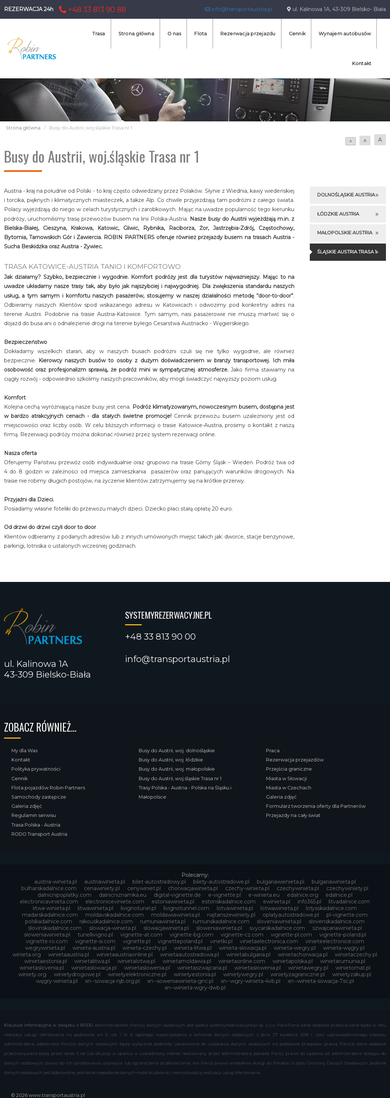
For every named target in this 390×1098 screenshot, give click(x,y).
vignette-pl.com (291, 934)
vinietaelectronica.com (269, 941)
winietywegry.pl (243, 974)
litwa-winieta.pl (51, 908)
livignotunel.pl (138, 908)
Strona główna (136, 33)
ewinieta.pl (276, 901)
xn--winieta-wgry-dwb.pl (195, 987)
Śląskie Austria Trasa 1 (346, 252)
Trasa (98, 33)
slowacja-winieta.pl (112, 928)
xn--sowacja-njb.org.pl (112, 981)
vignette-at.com (141, 934)
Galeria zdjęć (26, 806)
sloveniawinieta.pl (279, 921)
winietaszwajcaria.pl (202, 967)
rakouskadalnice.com (106, 921)
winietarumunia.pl (342, 961)
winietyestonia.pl (195, 974)
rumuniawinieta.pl (162, 921)
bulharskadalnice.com (49, 888)
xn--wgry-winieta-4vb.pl (250, 981)
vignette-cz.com (242, 934)
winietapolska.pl (293, 961)
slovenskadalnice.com (337, 921)
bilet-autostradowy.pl (159, 881)
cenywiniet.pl (144, 888)
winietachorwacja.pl (302, 954)
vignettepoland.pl (180, 941)
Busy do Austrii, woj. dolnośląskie (177, 750)
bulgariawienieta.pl (280, 881)
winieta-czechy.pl (145, 948)
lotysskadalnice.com (331, 908)
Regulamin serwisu (33, 815)
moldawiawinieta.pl (175, 915)
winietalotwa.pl (136, 961)
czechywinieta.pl (298, 888)
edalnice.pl (339, 895)
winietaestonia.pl (45, 961)
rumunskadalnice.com (221, 921)
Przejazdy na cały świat (293, 815)
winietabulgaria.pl (248, 954)
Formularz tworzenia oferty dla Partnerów (316, 806)
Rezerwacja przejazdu (248, 33)
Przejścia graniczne (289, 769)
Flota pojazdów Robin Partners (48, 787)
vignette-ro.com (47, 941)
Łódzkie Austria (338, 214)
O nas (174, 33)
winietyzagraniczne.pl (297, 974)
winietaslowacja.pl (94, 967)
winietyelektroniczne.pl (137, 974)
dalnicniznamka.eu (122, 895)
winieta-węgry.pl (344, 948)
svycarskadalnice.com (277, 928)
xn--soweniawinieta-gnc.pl (180, 981)
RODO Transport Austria (39, 834)
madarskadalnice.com (50, 915)
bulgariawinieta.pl (334, 881)
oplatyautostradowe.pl (291, 915)
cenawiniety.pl (102, 888)
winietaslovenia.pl (42, 967)
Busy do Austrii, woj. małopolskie (177, 769)
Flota (200, 33)
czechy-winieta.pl (247, 888)
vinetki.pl (221, 941)
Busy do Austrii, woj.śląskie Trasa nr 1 (180, 778)
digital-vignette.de (177, 895)
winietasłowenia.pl (257, 967)
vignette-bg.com (191, 934)
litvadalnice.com (349, 901)
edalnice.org (302, 895)
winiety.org (32, 974)
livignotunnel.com (186, 908)
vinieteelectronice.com (334, 941)
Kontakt (362, 63)
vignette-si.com (95, 941)
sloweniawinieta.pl (219, 928)
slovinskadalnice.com (55, 928)
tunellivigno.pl (95, 934)
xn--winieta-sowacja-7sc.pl (321, 981)
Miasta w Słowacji (286, 778)
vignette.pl (136, 941)
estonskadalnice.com (229, 901)
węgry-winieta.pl (57, 981)
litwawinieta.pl (95, 908)
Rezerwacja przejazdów (295, 760)
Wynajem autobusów (345, 33)
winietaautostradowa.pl (189, 954)
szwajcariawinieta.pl (337, 928)
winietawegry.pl (308, 967)
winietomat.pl (353, 967)
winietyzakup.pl (351, 974)
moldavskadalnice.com (114, 915)
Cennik (297, 33)
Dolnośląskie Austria (346, 195)
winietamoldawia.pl (187, 961)
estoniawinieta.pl (173, 901)
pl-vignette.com (347, 915)
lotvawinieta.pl (235, 908)
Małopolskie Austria (344, 232)
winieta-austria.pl (93, 948)
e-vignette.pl (224, 895)
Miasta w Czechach (288, 787)
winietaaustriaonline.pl (124, 954)
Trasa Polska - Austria (35, 825)
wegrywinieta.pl (45, 948)
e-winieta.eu (264, 895)
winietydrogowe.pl (77, 974)
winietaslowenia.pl (147, 967)
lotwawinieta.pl (279, 908)
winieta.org (27, 954)
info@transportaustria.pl (238, 9)
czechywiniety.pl (347, 888)
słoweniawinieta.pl (47, 934)
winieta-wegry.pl (295, 948)
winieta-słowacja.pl (242, 948)
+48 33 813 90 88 (91, 9)
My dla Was (24, 750)
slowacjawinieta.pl (166, 928)
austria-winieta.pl (55, 881)
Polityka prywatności (35, 769)
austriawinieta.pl (104, 881)
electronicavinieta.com (49, 901)
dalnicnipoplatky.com (65, 895)
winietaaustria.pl (68, 954)
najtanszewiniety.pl (231, 915)
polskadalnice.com (48, 921)
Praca (273, 750)
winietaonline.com (242, 961)
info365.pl (309, 901)
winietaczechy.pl (356, 954)
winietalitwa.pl (92, 961)
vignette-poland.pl (342, 934)
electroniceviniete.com (114, 901)
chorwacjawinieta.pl (193, 888)
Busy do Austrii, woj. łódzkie (171, 760)
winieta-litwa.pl (193, 948)
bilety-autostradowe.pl (221, 881)
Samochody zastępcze (38, 797)
